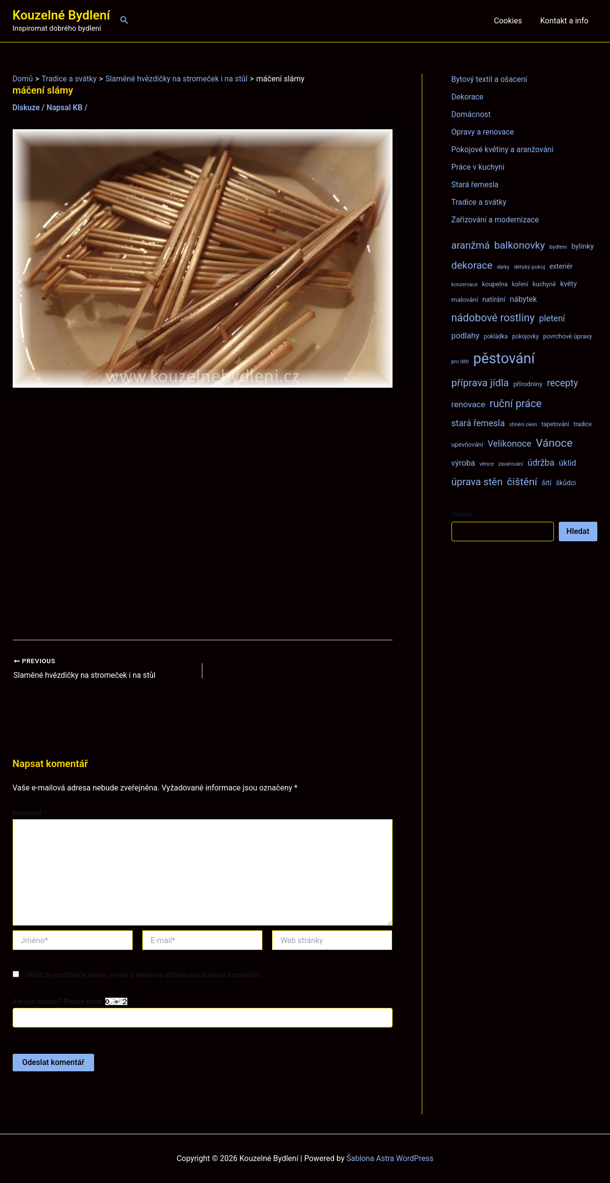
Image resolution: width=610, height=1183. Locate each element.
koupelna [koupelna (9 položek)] (495, 284)
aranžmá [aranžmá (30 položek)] (471, 245)
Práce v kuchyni (479, 167)
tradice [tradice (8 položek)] (582, 424)
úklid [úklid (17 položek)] (567, 463)
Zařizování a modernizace (496, 219)
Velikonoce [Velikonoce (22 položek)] (509, 443)
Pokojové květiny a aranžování (503, 149)
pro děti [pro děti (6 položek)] (460, 361)
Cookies (512, 20)
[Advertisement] (203, 514)
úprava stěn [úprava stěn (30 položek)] (477, 482)
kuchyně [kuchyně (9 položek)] (544, 284)
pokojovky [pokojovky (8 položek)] (525, 336)
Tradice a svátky (480, 202)
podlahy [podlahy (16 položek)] (466, 335)
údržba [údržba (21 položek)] (541, 462)
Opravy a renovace (483, 132)
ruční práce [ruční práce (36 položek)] (516, 403)
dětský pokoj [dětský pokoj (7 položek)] (529, 266)
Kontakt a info (565, 20)
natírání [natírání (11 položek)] (493, 299)
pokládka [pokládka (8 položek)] (496, 336)
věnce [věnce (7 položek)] (486, 463)
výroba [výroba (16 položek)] (463, 463)
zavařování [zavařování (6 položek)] (510, 464)
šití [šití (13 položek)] (546, 482)
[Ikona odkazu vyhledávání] (124, 21)
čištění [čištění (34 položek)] (522, 481)
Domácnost (472, 114)
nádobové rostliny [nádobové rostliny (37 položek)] (493, 318)
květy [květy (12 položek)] (568, 283)
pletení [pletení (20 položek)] (552, 318)
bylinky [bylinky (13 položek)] (582, 246)
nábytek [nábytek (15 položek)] (523, 299)
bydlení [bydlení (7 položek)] (558, 246)
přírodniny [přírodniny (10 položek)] (528, 384)
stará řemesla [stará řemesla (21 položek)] (478, 423)
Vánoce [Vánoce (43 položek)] (554, 443)
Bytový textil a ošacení (490, 79)
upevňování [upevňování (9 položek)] (467, 444)
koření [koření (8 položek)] (520, 284)
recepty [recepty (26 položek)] (562, 383)
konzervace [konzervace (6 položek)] (465, 284)
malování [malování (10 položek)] (465, 299)
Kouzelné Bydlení (61, 15)
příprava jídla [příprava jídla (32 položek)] (480, 383)
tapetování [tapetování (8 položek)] (556, 424)
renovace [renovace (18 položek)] (469, 404)
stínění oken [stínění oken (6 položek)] (523, 424)
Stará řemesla (475, 184)
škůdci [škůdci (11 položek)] (566, 483)
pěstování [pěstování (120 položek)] (503, 358)
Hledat (462, 514)
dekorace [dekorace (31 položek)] (472, 265)
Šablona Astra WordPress (390, 1158)
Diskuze (26, 107)
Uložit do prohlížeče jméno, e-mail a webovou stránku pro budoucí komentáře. (143, 975)
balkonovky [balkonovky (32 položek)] (519, 245)
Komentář (30, 812)
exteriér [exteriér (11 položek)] (561, 266)
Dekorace (468, 96)
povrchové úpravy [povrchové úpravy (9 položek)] (567, 336)
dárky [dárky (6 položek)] (503, 267)
